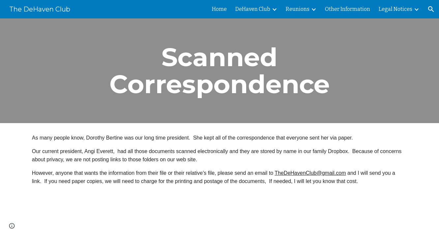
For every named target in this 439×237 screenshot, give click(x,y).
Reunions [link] (297, 9)
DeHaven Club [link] (252, 9)
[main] (219, 71)
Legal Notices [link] (395, 9)
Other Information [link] (347, 9)
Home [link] (219, 9)
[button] (431, 9)
